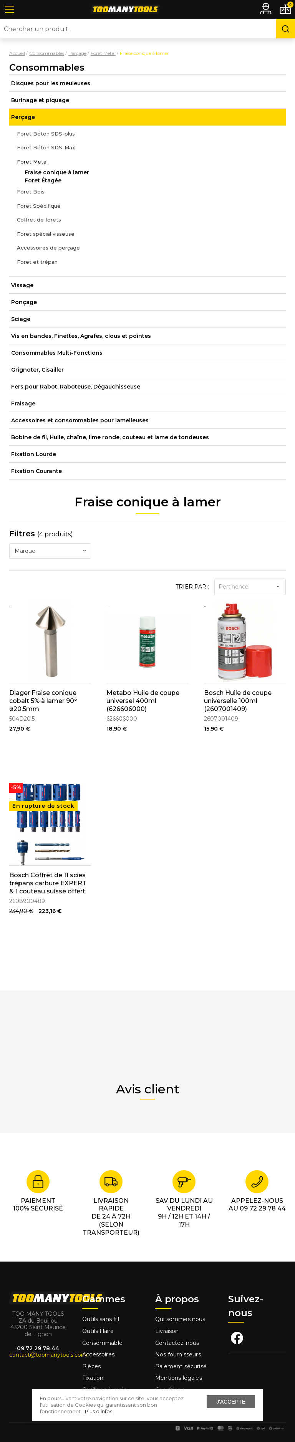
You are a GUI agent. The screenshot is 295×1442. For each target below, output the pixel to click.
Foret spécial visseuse (46, 234)
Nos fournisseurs (178, 1354)
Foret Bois (31, 192)
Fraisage (23, 403)
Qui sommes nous (180, 1319)
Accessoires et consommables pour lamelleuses (80, 420)
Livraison (167, 1331)
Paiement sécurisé (181, 1366)
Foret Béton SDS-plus (46, 134)
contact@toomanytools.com (48, 1354)
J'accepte (230, 1402)
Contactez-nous (177, 1342)
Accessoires (98, 1354)
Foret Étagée (43, 180)
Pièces (91, 1366)
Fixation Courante (36, 471)
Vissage (22, 285)
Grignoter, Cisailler (37, 369)
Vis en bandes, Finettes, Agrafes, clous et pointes (81, 335)
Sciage (20, 319)
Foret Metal (32, 162)
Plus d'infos (98, 1411)
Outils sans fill (100, 1319)
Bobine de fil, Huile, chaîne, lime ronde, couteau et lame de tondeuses (110, 437)
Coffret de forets (39, 220)
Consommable (102, 1342)
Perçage (23, 117)
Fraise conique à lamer (57, 172)
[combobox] (50, 551)
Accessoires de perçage (48, 248)
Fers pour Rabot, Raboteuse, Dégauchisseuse (75, 386)
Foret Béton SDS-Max (46, 147)
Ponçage (24, 302)
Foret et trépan (37, 262)
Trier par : (192, 586)
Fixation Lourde (33, 454)
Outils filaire (98, 1331)
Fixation (92, 1377)
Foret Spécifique (39, 206)
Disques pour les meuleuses (50, 83)
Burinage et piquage (40, 100)
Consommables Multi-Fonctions (57, 352)
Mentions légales (179, 1377)
